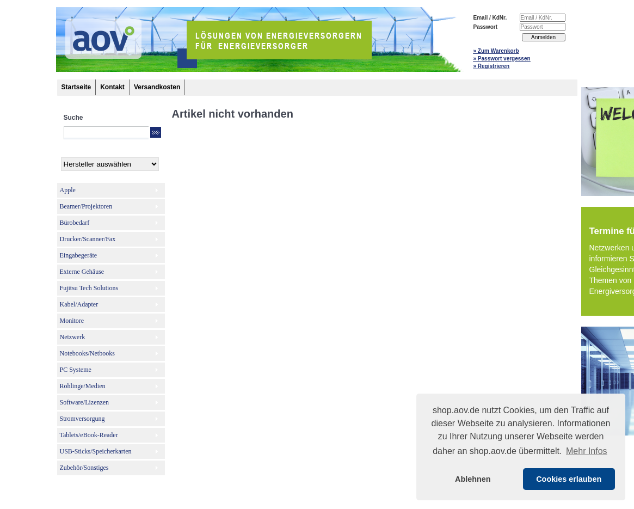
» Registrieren (491, 66)
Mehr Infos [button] (586, 451)
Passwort (485, 27)
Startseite (76, 87)
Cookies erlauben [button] (568, 479)
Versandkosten (157, 87)
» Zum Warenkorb (496, 51)
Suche (73, 117)
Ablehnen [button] (473, 479)
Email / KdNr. (490, 18)
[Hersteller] (110, 164)
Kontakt (112, 87)
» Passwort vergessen (502, 59)
